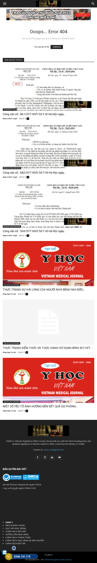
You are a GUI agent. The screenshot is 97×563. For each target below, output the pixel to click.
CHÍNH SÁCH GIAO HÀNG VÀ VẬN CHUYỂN (24, 540)
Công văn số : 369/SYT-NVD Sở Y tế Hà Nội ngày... (34, 231)
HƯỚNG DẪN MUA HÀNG (17, 534)
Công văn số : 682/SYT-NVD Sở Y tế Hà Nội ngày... (34, 172)
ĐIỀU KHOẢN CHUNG (15, 525)
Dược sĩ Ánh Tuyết (10, 118)
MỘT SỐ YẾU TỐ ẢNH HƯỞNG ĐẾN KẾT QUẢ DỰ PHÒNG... (40, 406)
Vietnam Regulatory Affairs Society (58, 559)
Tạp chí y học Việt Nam (11, 285)
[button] (4, 3)
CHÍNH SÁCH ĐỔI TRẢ (15, 543)
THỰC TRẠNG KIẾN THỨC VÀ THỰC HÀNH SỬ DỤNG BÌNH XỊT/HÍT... (47, 348)
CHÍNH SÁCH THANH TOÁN (17, 537)
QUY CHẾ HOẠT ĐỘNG (15, 528)
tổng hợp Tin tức (9, 294)
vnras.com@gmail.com (54, 449)
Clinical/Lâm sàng (10, 109)
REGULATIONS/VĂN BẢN (12, 168)
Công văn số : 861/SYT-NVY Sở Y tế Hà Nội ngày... (34, 114)
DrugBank (48, 555)
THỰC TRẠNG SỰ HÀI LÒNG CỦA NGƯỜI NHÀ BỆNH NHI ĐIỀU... (44, 289)
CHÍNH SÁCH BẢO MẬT (16, 531)
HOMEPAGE (57, 47)
